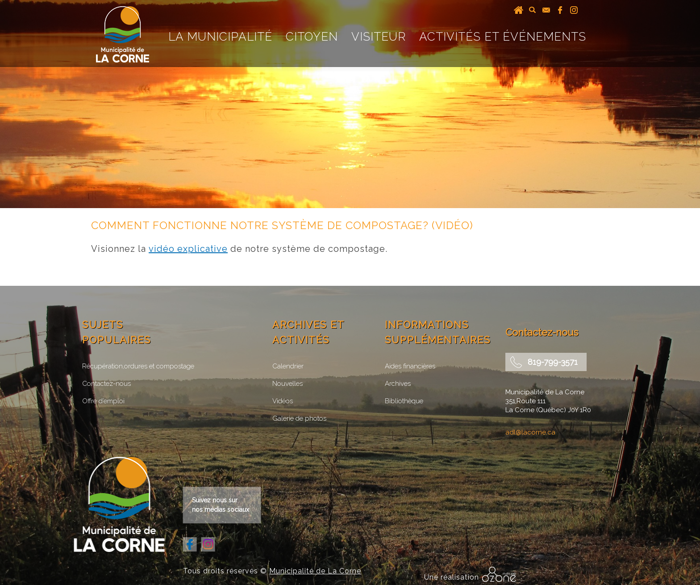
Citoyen (312, 36)
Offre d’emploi (103, 401)
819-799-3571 (553, 362)
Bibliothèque (404, 401)
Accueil (518, 10)
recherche (532, 10)
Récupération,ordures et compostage (138, 366)
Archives (398, 384)
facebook (560, 10)
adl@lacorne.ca (530, 432)
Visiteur (378, 36)
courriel (546, 10)
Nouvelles (287, 384)
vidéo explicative (188, 248)
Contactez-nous (106, 384)
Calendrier (288, 366)
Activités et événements (502, 36)
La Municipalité (220, 36)
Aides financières (410, 366)
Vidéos (282, 401)
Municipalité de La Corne (315, 571)
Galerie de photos (299, 418)
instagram (574, 10)
